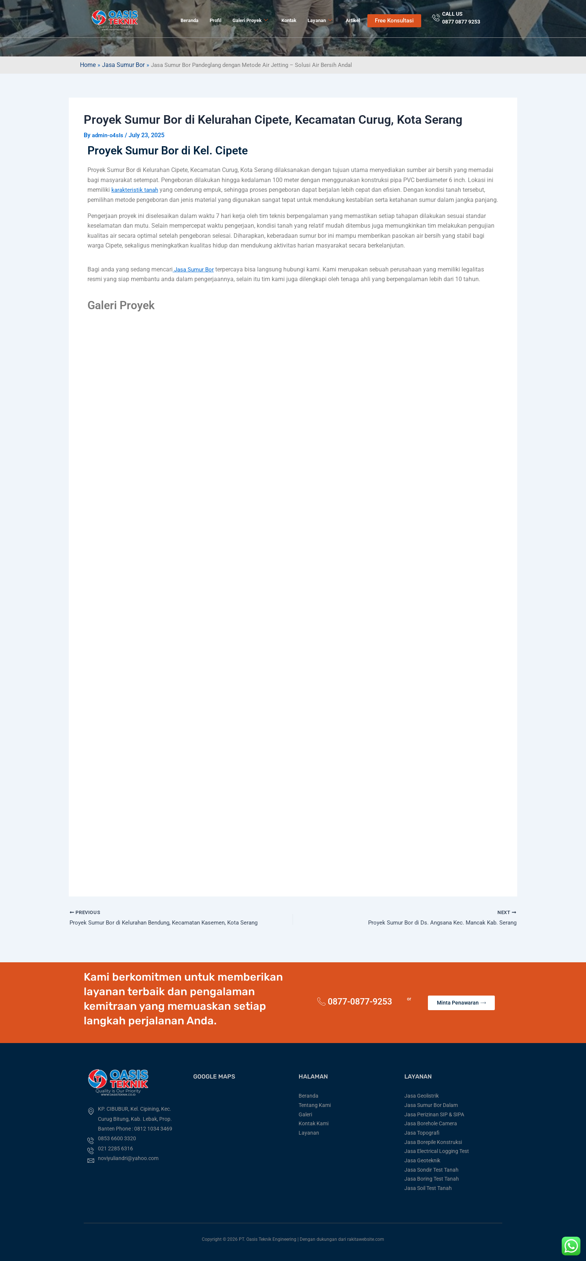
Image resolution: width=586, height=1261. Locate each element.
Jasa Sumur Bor (123, 64)
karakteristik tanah (135, 189)
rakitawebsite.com (365, 1239)
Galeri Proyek (250, 20)
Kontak (288, 20)
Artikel (353, 20)
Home (88, 64)
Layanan (320, 20)
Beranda (189, 20)
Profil (215, 20)
